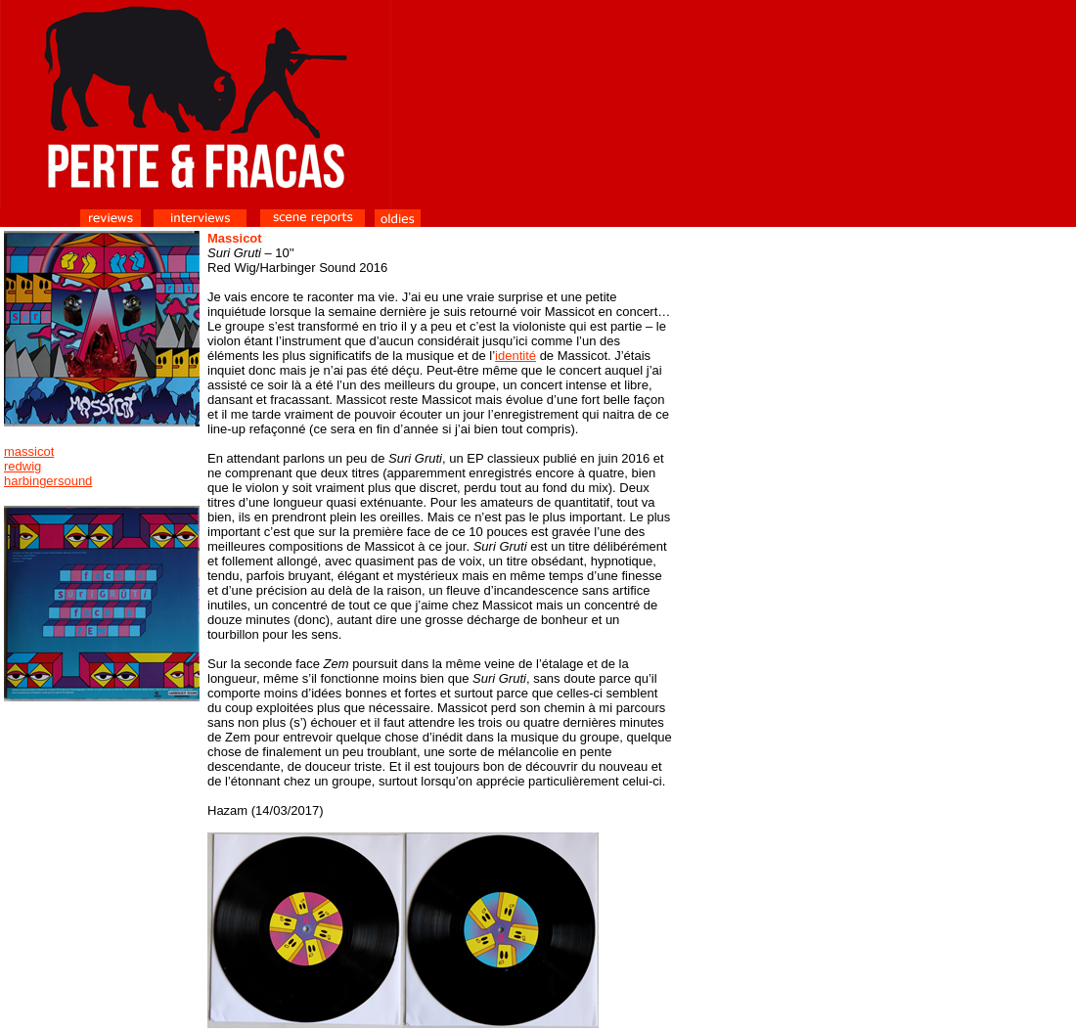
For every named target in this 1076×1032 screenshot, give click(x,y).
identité (515, 355)
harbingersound (48, 480)
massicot (29, 451)
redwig (22, 466)
